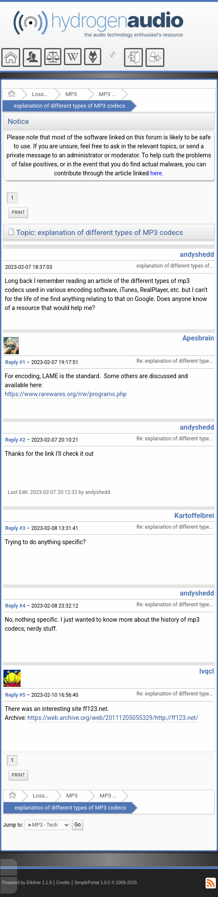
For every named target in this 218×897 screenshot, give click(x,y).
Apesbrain (198, 338)
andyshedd (197, 254)
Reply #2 (15, 440)
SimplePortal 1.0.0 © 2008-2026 (105, 882)
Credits (63, 882)
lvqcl (206, 671)
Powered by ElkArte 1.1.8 (27, 882)
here (156, 173)
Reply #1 (15, 362)
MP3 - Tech (107, 94)
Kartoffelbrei (194, 516)
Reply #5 (15, 695)
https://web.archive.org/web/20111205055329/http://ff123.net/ (112, 717)
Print (18, 212)
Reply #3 (15, 528)
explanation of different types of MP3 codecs (69, 105)
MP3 (71, 94)
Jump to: (13, 825)
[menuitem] (18, 213)
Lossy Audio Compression (40, 94)
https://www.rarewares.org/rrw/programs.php (66, 394)
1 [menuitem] (12, 198)
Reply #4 (15, 606)
